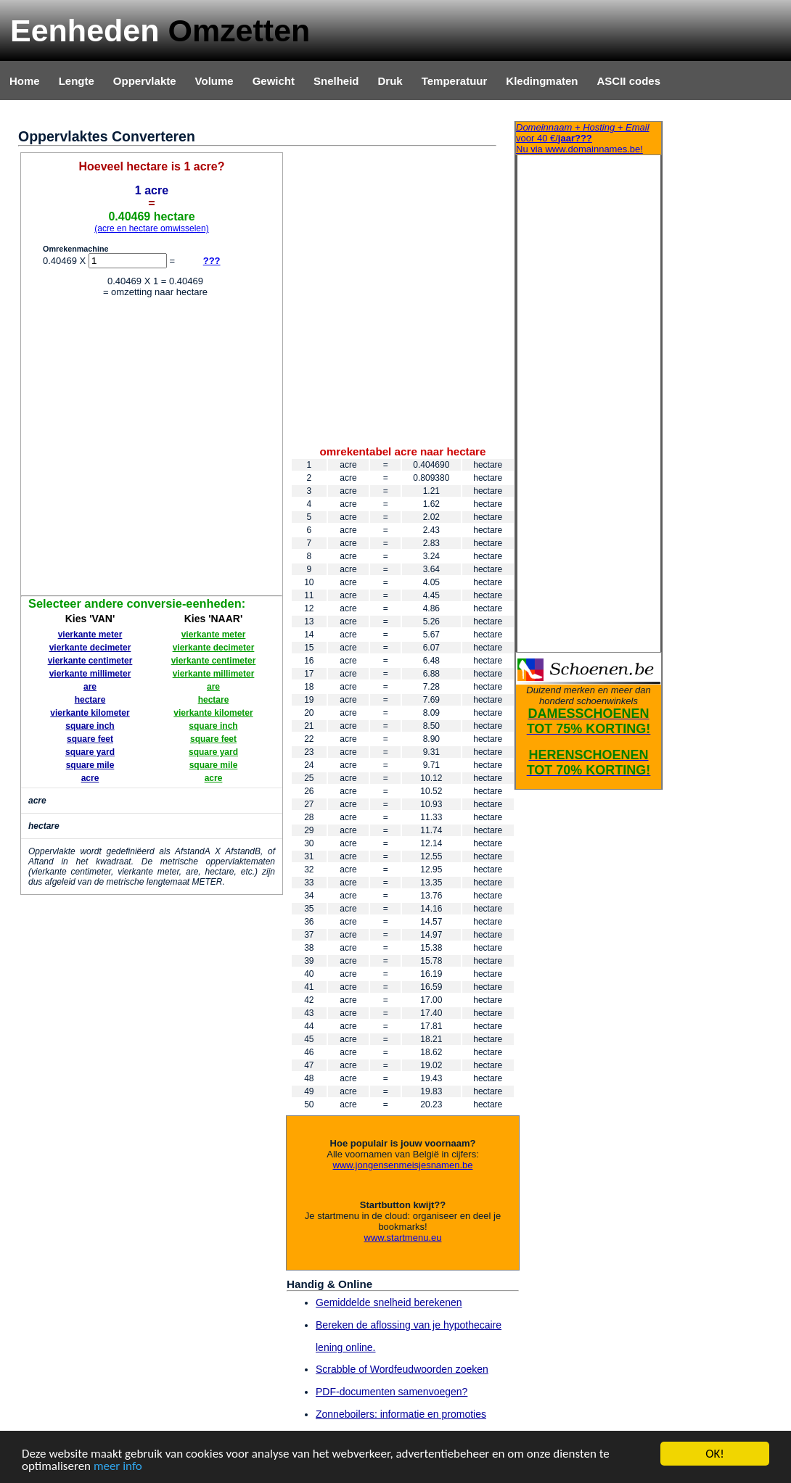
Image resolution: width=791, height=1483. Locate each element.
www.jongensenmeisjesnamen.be (403, 1165)
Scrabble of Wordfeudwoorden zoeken (402, 1369)
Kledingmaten (542, 81)
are (90, 687)
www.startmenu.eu (403, 1237)
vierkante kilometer (89, 713)
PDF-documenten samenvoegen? (391, 1391)
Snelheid (336, 81)
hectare (90, 700)
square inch (89, 726)
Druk (390, 81)
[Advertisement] (143, 449)
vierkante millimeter (90, 674)
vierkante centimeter (90, 661)
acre (90, 778)
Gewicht (274, 81)
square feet (90, 739)
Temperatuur (455, 81)
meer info (118, 1466)
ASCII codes (628, 81)
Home (24, 81)
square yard (90, 752)
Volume (214, 81)
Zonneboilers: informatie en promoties (401, 1414)
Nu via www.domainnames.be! (588, 138)
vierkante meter (90, 634)
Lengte (76, 81)
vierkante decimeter (90, 648)
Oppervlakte (144, 81)
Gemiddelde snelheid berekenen (389, 1302)
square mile (90, 765)
